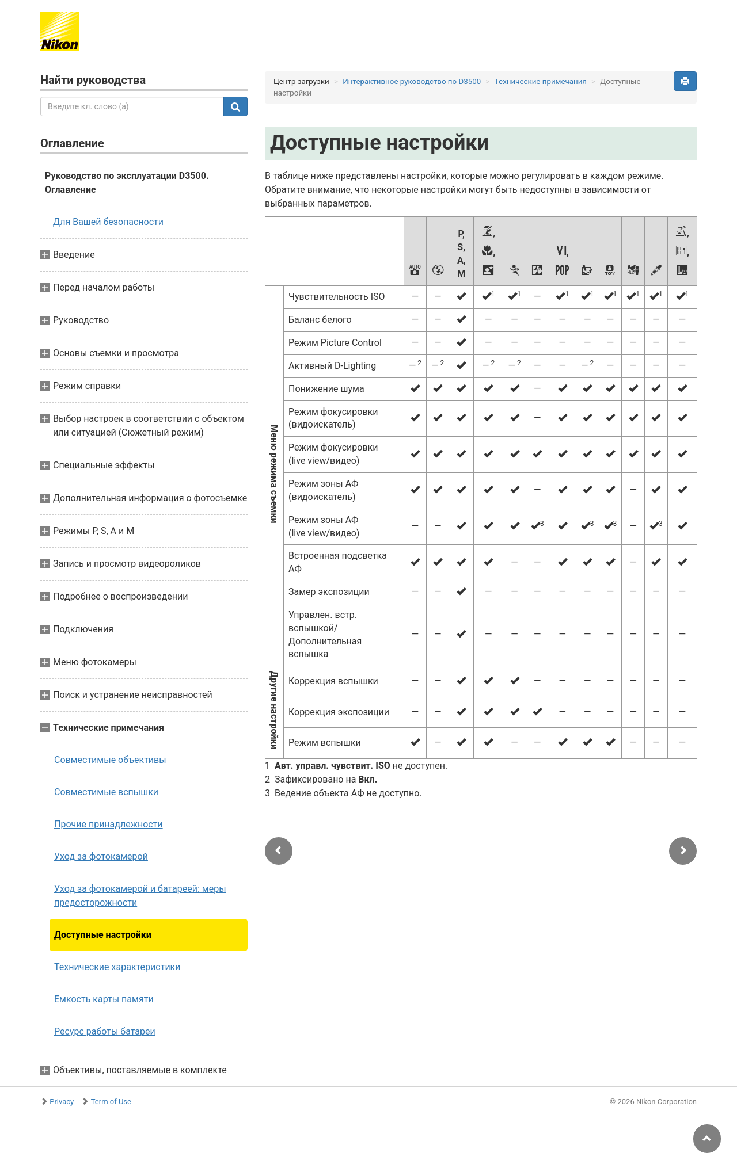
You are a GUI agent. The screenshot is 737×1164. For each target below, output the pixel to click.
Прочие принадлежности (108, 824)
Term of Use (111, 1101)
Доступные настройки (102, 934)
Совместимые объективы (110, 759)
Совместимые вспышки (106, 792)
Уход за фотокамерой (101, 856)
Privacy (62, 1101)
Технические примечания (541, 81)
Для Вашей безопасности (108, 221)
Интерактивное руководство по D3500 (412, 81)
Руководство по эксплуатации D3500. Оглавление (127, 182)
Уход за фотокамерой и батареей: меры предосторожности (140, 895)
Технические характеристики (117, 966)
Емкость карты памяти (104, 999)
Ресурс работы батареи (104, 1031)
